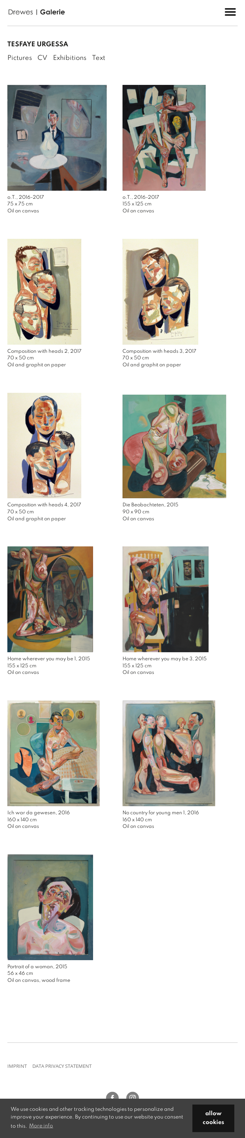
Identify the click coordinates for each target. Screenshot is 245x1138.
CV (42, 58)
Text (98, 58)
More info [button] (41, 1125)
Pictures (19, 58)
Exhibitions (69, 58)
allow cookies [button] (213, 1118)
